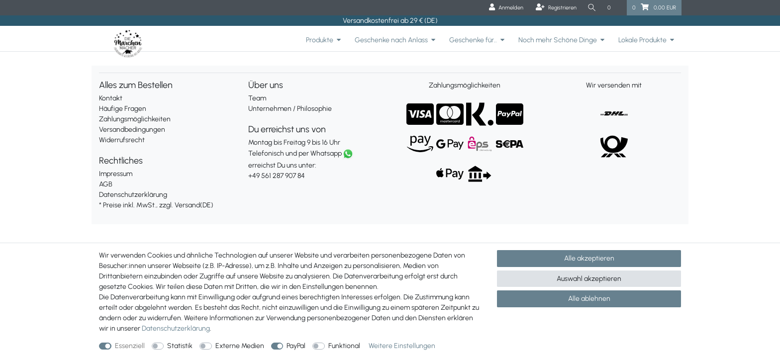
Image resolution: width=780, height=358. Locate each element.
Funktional (344, 346)
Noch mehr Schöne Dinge (557, 40)
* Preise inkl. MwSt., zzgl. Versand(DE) (156, 205)
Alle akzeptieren (589, 258)
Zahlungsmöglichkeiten (135, 119)
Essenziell (130, 346)
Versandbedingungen (132, 129)
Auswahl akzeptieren (589, 278)
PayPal (296, 346)
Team (257, 98)
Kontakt (110, 98)
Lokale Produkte (642, 40)
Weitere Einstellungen (402, 346)
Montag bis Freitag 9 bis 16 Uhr (294, 142)
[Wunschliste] (614, 7)
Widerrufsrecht (122, 140)
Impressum (115, 174)
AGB (105, 184)
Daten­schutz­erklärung (176, 328)
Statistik (180, 346)
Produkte (319, 40)
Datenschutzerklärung (133, 194)
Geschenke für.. (473, 40)
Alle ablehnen (589, 298)
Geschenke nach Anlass (391, 40)
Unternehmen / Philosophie (290, 108)
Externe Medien (239, 346)
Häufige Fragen (122, 108)
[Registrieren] (556, 7)
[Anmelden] (506, 7)
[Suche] (592, 7)
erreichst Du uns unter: (315, 165)
